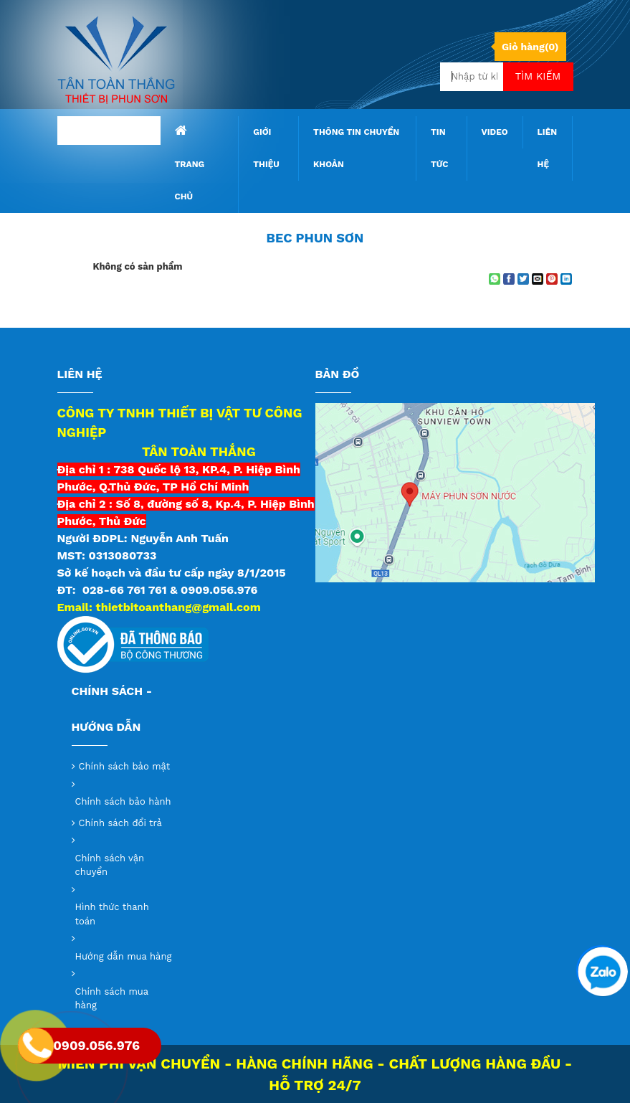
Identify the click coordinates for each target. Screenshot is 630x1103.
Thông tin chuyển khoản (356, 148)
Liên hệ (548, 148)
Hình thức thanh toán (112, 914)
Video (495, 132)
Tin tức (440, 148)
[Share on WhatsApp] (494, 279)
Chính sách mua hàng (111, 998)
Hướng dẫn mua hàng (123, 956)
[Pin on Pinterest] (552, 279)
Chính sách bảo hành (123, 801)
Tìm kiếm (538, 76)
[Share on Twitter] (523, 279)
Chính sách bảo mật (125, 766)
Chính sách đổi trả (120, 823)
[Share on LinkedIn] (566, 279)
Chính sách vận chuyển (110, 865)
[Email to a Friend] (537, 279)
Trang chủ (190, 163)
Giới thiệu (266, 148)
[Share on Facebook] (509, 279)
